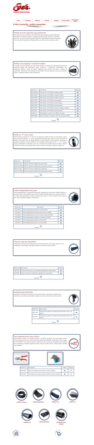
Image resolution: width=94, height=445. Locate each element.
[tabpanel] (46, 40)
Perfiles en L (72, 402)
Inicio (18, 20)
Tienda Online (66, 20)
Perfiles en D (27, 422)
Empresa (37, 20)
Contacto (46, 20)
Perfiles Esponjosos (38, 402)
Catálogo (56, 20)
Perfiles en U (55, 402)
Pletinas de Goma (44, 422)
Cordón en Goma (21, 402)
